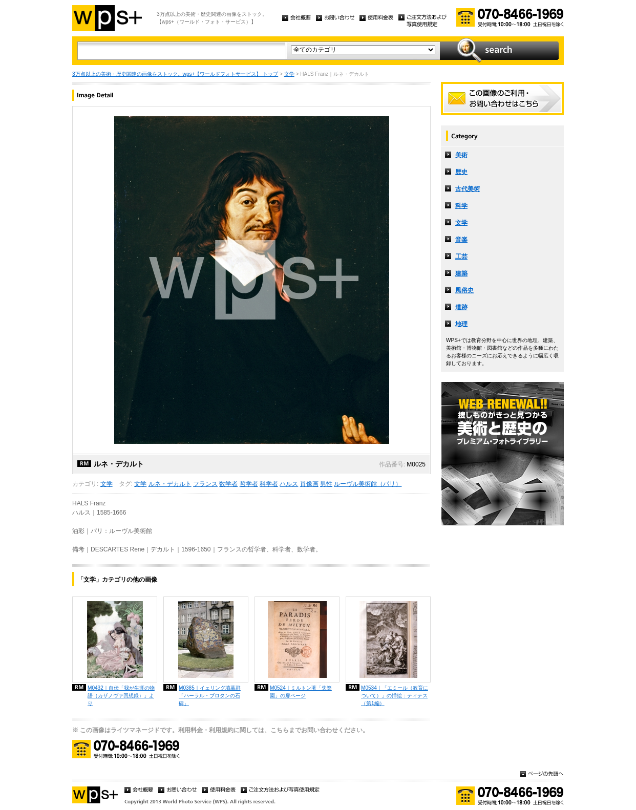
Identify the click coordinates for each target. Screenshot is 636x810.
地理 (461, 324)
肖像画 (309, 483)
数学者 (228, 483)
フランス (205, 483)
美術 (461, 155)
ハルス (289, 483)
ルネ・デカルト (170, 483)
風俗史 (464, 290)
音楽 (461, 239)
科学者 (269, 483)
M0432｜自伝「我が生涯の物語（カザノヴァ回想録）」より (121, 695)
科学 (461, 205)
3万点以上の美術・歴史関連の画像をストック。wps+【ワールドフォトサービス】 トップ (175, 74)
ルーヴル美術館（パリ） (367, 483)
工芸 (461, 256)
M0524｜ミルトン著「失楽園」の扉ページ (301, 691)
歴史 (461, 172)
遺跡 (461, 307)
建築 (461, 273)
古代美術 (467, 189)
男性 (326, 483)
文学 (289, 74)
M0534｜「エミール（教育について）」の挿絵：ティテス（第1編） (394, 695)
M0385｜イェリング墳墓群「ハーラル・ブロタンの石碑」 (210, 695)
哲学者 (249, 483)
